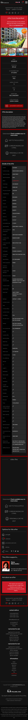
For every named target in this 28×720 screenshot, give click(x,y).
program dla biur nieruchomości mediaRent (14, 698)
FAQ (14, 672)
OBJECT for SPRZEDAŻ (14, 639)
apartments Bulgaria (9, 710)
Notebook (14, 675)
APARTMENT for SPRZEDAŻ (14, 632)
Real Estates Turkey (15, 714)
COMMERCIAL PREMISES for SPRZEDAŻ (14, 633)
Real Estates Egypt (17, 712)
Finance (14, 666)
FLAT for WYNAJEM (14, 650)
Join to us (14, 670)
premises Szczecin (7, 709)
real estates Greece (5, 715)
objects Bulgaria (5, 712)
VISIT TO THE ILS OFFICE (14, 140)
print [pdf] (6, 534)
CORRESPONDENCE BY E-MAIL (14, 147)
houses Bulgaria (16, 710)
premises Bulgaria (23, 710)
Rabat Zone (14, 673)
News (14, 661)
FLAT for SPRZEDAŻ (14, 635)
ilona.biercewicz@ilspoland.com (19, 568)
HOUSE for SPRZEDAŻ (14, 637)
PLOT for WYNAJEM (14, 655)
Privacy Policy (23, 695)
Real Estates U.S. (19, 715)
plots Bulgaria (11, 712)
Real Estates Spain (7, 714)
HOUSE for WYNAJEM (14, 652)
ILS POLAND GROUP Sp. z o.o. (19, 684)
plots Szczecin (20, 709)
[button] (26, 29)
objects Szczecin (14, 709)
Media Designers (18, 700)
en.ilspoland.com (18, 25)
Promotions (14, 663)
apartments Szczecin (20, 707)
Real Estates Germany (23, 714)
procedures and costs (14, 106)
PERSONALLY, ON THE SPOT (14, 154)
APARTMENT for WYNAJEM (14, 647)
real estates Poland (4, 707)
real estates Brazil (12, 715)
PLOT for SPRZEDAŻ (14, 640)
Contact (14, 668)
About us (14, 665)
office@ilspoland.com (14, 619)
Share (6, 551)
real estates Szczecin (12, 707)
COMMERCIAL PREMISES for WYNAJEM (14, 648)
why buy (5, 547)
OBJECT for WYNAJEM (14, 653)
